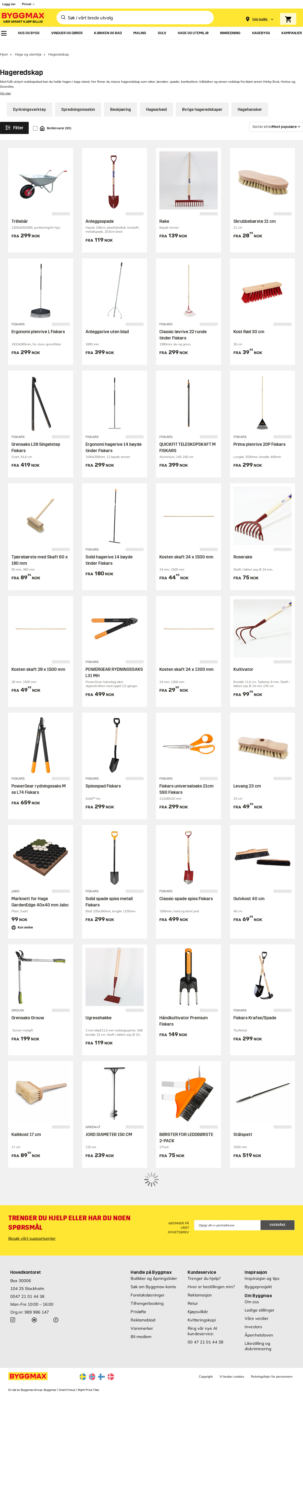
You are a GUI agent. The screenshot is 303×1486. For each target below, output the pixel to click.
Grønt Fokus (67, 1362)
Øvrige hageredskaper (202, 100)
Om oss (252, 1274)
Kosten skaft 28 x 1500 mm (38, 660)
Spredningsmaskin (78, 100)
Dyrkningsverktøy (29, 100)
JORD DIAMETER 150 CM (109, 1126)
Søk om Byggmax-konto (153, 1259)
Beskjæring (120, 100)
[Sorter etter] (276, 118)
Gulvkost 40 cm (249, 889)
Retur (193, 1275)
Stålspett (242, 1126)
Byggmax (50, 1362)
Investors (253, 1299)
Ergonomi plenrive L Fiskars (38, 323)
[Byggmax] (23, 18)
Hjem (4, 45)
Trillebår (19, 212)
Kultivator (243, 660)
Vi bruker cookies (232, 1349)
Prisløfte (138, 1284)
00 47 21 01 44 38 (205, 1314)
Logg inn (8, 4)
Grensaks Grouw (27, 1009)
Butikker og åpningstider (154, 1250)
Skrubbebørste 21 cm (254, 212)
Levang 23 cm (247, 777)
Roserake (242, 548)
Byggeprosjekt (258, 1259)
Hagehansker (250, 100)
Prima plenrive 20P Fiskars (259, 435)
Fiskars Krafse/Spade (254, 1009)
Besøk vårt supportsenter (32, 1210)
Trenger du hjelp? (204, 1250)
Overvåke (277, 1197)
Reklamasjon (200, 1267)
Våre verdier (256, 1290)
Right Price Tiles (88, 1362)
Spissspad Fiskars (103, 777)
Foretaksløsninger (148, 1267)
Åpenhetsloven (259, 1307)
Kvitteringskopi (202, 1292)
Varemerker (142, 1300)
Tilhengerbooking (147, 1275)
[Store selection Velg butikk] (260, 19)
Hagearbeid (156, 100)
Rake (164, 212)
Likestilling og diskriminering (258, 1318)
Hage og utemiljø (28, 45)
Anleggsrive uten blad (107, 323)
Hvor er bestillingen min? (211, 1259)
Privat (26, 4)
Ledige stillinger (259, 1282)
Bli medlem (141, 1309)
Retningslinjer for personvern (271, 1349)
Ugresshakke (99, 1009)
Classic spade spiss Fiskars (186, 889)
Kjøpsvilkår (198, 1284)
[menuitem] (4, 33)
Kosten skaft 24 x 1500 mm (186, 548)
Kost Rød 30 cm (248, 323)
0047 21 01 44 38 (27, 1268)
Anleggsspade (100, 212)
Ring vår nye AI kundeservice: (202, 1303)
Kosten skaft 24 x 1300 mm (186, 660)
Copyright (206, 1349)
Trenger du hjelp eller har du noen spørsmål (69, 1195)
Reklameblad (143, 1292)
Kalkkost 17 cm (26, 1126)
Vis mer (5, 85)
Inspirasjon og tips (262, 1250)
